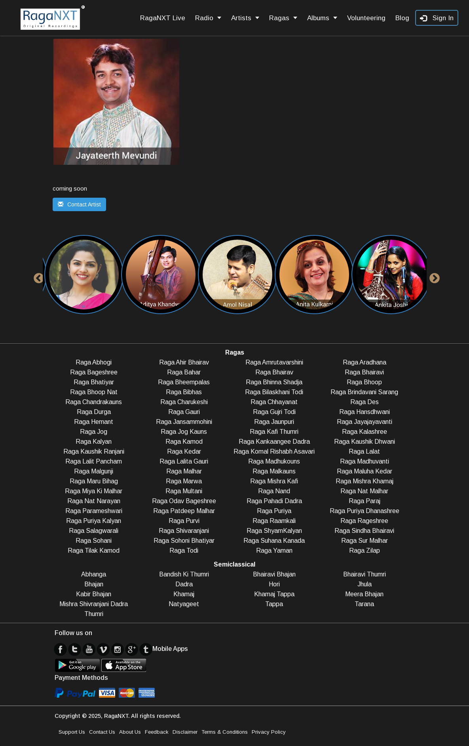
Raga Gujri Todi (274, 411)
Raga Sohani (94, 540)
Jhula (364, 584)
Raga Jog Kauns (184, 431)
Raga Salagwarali (93, 530)
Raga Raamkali (274, 520)
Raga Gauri (184, 411)
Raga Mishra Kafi (274, 481)
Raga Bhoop (364, 382)
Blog (402, 18)
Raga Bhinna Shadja (274, 382)
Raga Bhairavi (364, 372)
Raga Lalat (364, 451)
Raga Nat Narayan (93, 501)
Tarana (364, 604)
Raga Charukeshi (184, 402)
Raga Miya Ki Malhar (93, 491)
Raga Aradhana (364, 362)
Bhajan (93, 584)
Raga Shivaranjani (184, 530)
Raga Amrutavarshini (274, 362)
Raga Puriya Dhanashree (364, 511)
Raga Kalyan (94, 441)
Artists (245, 18)
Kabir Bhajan (93, 594)
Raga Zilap (364, 550)
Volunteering (366, 18)
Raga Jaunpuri (274, 421)
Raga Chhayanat (274, 402)
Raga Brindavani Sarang (364, 392)
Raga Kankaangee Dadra (274, 441)
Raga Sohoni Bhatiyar (184, 540)
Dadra (184, 584)
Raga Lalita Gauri (183, 461)
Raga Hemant (93, 421)
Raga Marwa (184, 481)
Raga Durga (94, 411)
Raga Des (364, 402)
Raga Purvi (184, 520)
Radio (208, 18)
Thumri (93, 614)
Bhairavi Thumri (364, 574)
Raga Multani (183, 491)
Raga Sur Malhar (364, 540)
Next (433, 276)
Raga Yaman (274, 550)
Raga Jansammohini (184, 421)
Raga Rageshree (364, 520)
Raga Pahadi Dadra (274, 501)
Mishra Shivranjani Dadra (93, 604)
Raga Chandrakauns (93, 402)
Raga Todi (183, 550)
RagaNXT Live (162, 18)
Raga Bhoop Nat (94, 392)
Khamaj (183, 594)
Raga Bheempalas (184, 382)
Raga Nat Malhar (364, 491)
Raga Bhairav (274, 372)
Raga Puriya (274, 511)
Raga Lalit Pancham (93, 461)
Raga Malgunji (93, 471)
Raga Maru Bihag (94, 481)
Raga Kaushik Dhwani (364, 441)
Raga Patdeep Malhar (184, 511)
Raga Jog (93, 431)
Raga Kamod (184, 441)
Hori (274, 584)
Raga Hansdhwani (364, 411)
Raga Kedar (184, 451)
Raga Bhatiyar (94, 382)
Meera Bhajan (364, 594)
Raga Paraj (364, 501)
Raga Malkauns (274, 471)
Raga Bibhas (184, 392)
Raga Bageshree (94, 372)
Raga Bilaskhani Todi (274, 392)
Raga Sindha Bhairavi (364, 530)
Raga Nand (274, 491)
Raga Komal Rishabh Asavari (274, 451)
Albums (322, 18)
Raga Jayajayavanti (364, 421)
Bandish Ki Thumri (184, 574)
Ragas (283, 18)
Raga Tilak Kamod (94, 550)
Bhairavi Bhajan (274, 574)
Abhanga (93, 574)
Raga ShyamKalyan (274, 530)
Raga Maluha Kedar (364, 471)
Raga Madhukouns (274, 461)
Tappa (274, 604)
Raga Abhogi (94, 362)
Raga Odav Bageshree (184, 501)
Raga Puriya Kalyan (93, 520)
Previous (37, 276)
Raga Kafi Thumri (274, 431)
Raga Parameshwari (93, 511)
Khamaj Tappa (274, 594)
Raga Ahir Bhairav (184, 362)
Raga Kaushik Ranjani (93, 451)
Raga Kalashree (364, 431)
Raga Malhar (184, 471)
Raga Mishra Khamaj (364, 481)
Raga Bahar (184, 372)
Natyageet (184, 604)
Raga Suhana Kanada (274, 540)
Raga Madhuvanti (364, 461)
